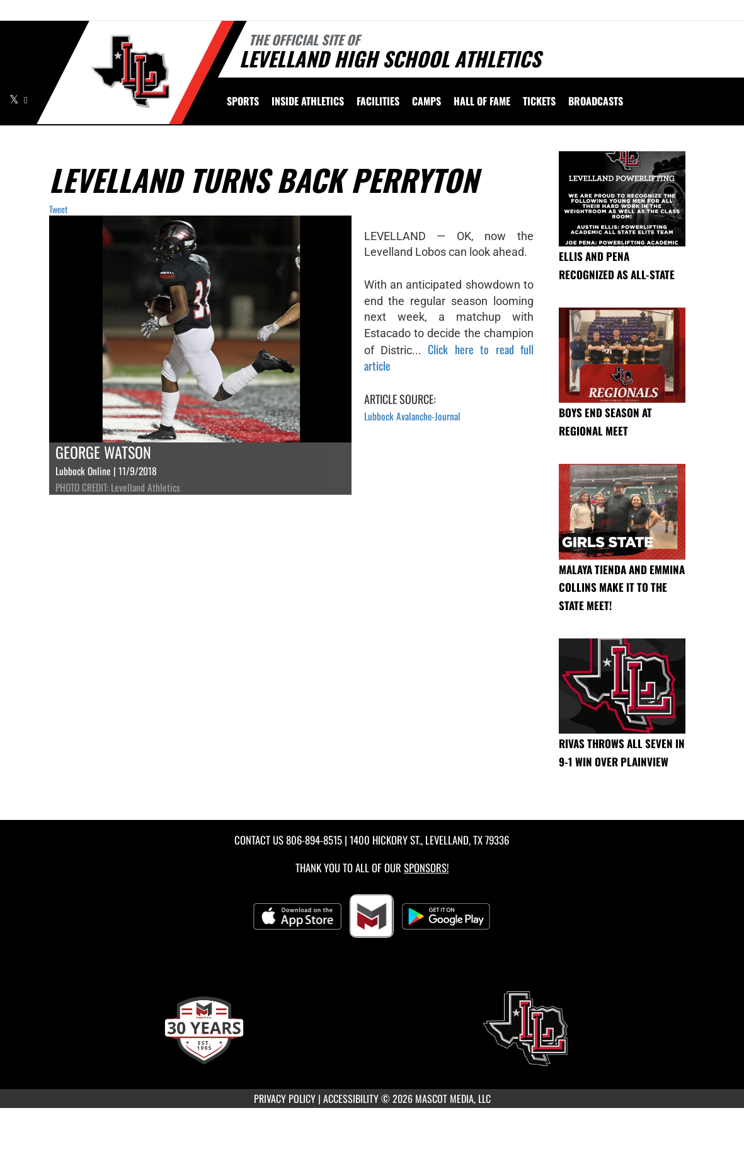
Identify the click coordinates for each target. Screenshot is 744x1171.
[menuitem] (378, 101)
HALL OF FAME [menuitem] (482, 100)
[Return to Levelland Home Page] (129, 71)
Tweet (58, 209)
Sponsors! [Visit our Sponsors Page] (426, 867)
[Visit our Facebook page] (25, 99)
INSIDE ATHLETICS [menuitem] (308, 100)
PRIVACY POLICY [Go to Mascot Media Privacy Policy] (285, 1098)
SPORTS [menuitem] (243, 100)
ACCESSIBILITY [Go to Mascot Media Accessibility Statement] (351, 1098)
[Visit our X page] (15, 99)
